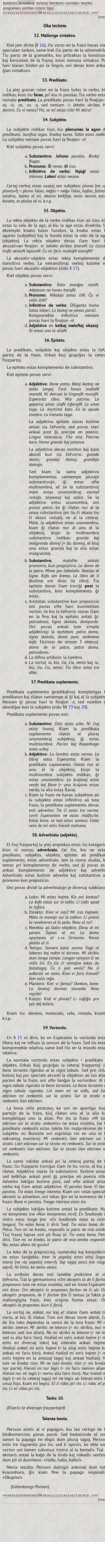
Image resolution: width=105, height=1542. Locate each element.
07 (36, 12)
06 (33, 12)
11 (52, 12)
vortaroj (42, 3)
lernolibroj (27, 3)
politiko (28, 8)
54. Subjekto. (55, 119)
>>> (95, 12)
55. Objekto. (55, 210)
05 (29, 12)
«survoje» (72, 3)
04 (25, 12)
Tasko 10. (55, 1398)
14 (63, 12)
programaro (12, 8)
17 (75, 12)
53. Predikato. (55, 80)
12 (56, 12)
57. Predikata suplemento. (55, 682)
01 (13, 12)
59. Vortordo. (55, 1027)
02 (17, 12)
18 (79, 12)
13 (60, 12)
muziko (86, 3)
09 (44, 12)
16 (71, 12)
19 (83, 12)
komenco (10, 3)
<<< (5, 12)
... (90, 12)
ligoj (50, 8)
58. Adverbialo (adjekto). (55, 835)
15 (67, 12)
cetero (40, 8)
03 (21, 12)
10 (48, 12)
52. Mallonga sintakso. (55, 35)
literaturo (56, 3)
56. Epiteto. (54, 340)
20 (87, 12)
